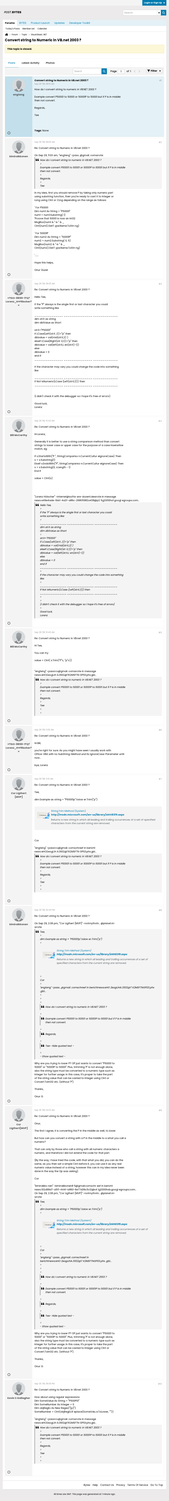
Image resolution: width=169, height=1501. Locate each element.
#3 (160, 283)
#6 (160, 730)
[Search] (142, 12)
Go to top (156, 1485)
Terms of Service (137, 1485)
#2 (160, 142)
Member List (28, 28)
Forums (10, 23)
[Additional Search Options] (159, 12)
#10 (160, 1383)
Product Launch (40, 23)
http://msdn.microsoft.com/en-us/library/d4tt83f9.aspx (87, 814)
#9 (160, 1110)
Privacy (120, 1485)
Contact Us (107, 1485)
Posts (11, 63)
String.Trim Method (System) (68, 811)
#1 (160, 80)
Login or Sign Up (154, 2)
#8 (160, 910)
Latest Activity (30, 63)
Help (95, 1485)
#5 (160, 632)
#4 (160, 421)
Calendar (42, 28)
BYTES (22, 23)
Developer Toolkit (79, 23)
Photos (50, 63)
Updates (59, 23)
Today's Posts (12, 28)
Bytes (87, 1485)
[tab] (12, 63)
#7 (160, 779)
